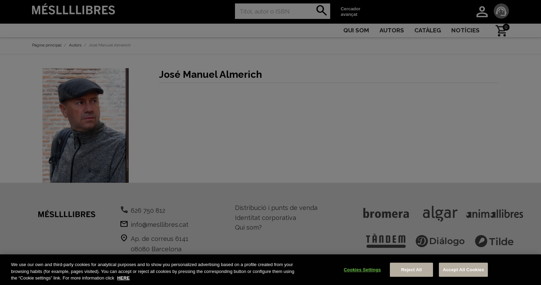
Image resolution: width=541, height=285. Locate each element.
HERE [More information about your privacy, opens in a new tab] (123, 278)
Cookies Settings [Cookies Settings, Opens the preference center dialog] (362, 269)
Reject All (411, 269)
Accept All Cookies (463, 269)
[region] (270, 269)
